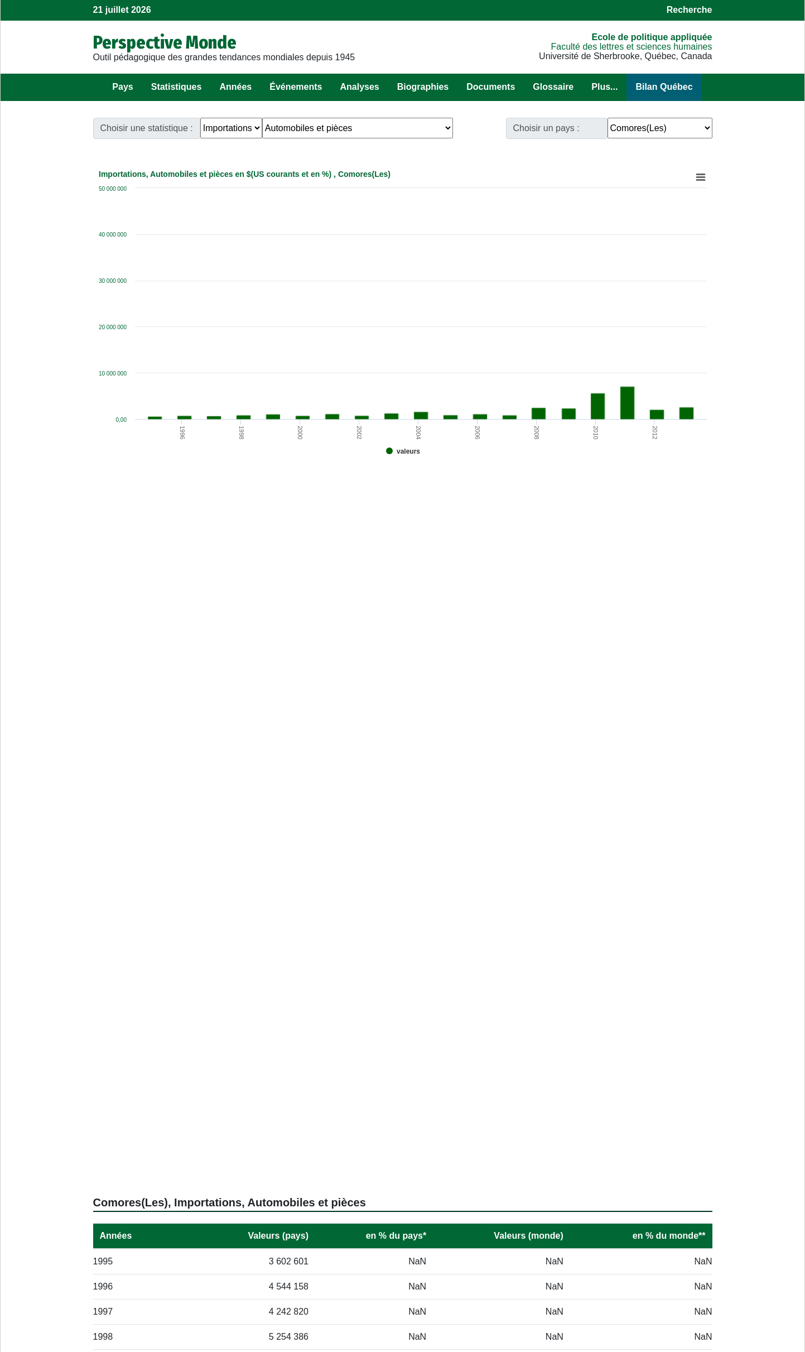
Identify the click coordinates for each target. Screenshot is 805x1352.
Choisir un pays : (546, 128)
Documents (490, 87)
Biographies (423, 87)
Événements (295, 87)
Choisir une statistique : (146, 128)
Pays (122, 87)
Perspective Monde (165, 42)
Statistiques (176, 87)
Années (235, 87)
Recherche (689, 10)
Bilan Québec (663, 87)
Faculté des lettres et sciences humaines (631, 46)
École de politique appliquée (651, 37)
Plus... (604, 87)
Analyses (359, 87)
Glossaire (553, 87)
